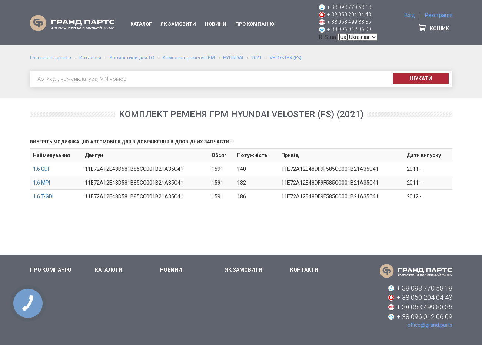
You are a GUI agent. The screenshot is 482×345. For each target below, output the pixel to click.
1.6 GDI (41, 169)
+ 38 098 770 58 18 (349, 7)
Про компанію (254, 24)
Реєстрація (438, 15)
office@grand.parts (430, 325)
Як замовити (178, 24)
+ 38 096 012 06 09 (349, 29)
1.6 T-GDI (43, 196)
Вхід (410, 15)
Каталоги (108, 270)
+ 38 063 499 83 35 (349, 22)
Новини (215, 24)
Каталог (141, 24)
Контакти (304, 270)
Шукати (421, 79)
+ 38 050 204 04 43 (349, 14)
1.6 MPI (41, 183)
